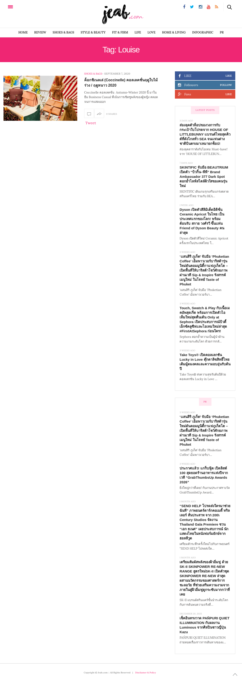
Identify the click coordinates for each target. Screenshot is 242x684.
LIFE (138, 32)
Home (23, 32)
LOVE (152, 32)
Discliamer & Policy (145, 672)
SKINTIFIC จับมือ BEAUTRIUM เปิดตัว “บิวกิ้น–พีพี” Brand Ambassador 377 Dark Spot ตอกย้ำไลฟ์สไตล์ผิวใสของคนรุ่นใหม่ (204, 176)
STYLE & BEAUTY (93, 32)
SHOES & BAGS (63, 32)
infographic (203, 32)
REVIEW (40, 32)
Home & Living (174, 32)
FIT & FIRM (120, 32)
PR (222, 32)
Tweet (90, 123)
